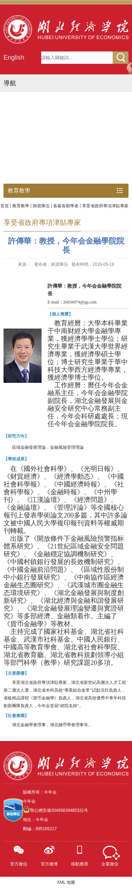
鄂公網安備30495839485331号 (59, 810)
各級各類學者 (65, 205)
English (14, 57)
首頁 (4, 205)
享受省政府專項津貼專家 (105, 205)
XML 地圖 (66, 882)
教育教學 (20, 205)
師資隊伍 (41, 205)
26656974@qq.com (80, 302)
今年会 (29, 801)
